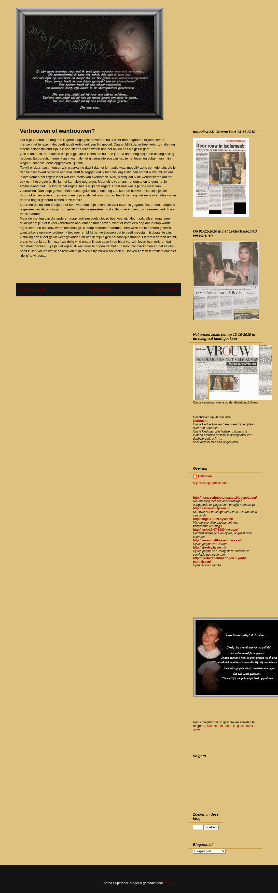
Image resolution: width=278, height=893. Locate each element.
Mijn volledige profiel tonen (211, 483)
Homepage (100, 289)
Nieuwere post (32, 289)
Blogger (169, 883)
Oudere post (166, 289)
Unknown (205, 476)
